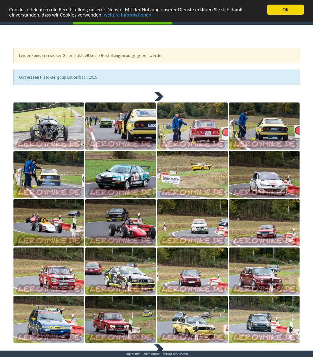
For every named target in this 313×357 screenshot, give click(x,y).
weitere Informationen (128, 14)
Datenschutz (151, 354)
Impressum (133, 354)
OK (285, 9)
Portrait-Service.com (175, 354)
